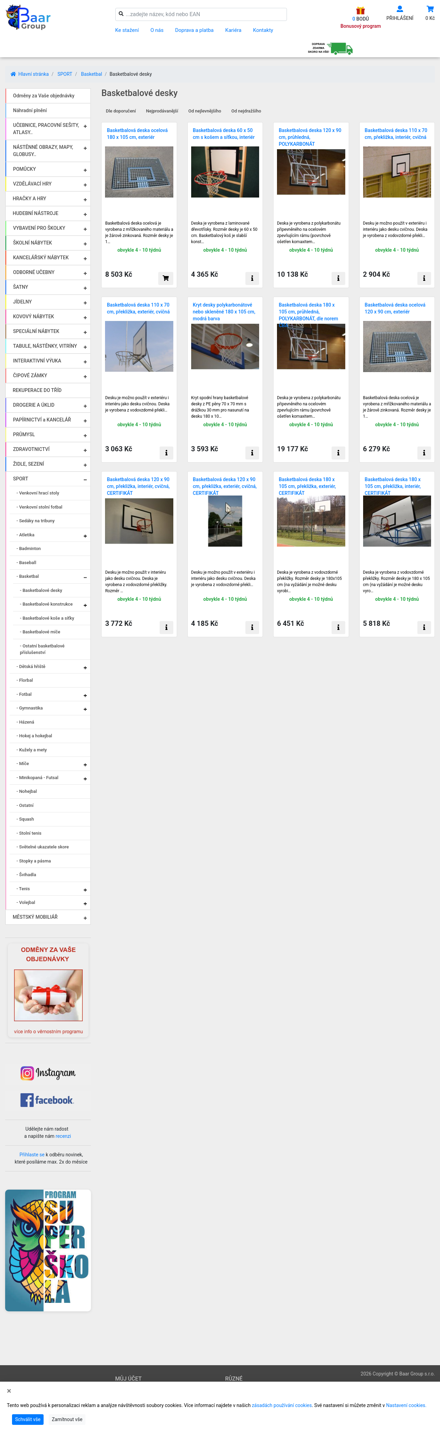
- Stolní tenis (29, 833)
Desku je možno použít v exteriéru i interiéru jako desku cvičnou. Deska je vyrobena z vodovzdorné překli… (395, 229)
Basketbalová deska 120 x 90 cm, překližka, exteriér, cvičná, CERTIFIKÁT (225, 486)
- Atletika (25, 534)
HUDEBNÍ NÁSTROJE (35, 213)
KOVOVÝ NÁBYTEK (33, 316)
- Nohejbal (26, 791)
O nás (156, 30)
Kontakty (263, 30)
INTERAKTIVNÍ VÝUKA (37, 361)
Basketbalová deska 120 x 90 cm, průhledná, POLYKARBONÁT (310, 137)
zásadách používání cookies (282, 1405)
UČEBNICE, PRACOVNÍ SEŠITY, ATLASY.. (46, 128)
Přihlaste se (32, 1154)
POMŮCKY (24, 169)
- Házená (25, 722)
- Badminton (28, 548)
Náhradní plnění (30, 110)
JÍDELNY (22, 302)
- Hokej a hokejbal (34, 735)
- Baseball (26, 562)
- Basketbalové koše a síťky (47, 618)
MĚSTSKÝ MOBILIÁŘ (35, 917)
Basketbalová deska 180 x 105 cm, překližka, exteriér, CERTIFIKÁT (307, 486)
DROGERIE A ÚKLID (34, 405)
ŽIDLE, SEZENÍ (28, 464)
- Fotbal (24, 694)
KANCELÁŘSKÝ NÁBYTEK (41, 257)
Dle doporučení (121, 111)
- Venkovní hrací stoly (37, 493)
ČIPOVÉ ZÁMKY (30, 375)
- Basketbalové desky (41, 590)
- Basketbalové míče (40, 631)
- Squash (25, 819)
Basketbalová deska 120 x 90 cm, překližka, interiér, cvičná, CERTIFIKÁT (138, 486)
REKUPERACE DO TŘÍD (37, 390)
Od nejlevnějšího (204, 111)
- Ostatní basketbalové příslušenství (42, 649)
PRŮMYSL (24, 434)
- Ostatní (25, 805)
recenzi (63, 1136)
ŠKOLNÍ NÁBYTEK (32, 243)
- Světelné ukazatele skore (42, 846)
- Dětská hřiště (30, 666)
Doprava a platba (194, 30)
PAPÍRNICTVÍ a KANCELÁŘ (42, 419)
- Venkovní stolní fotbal (39, 507)
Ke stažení (127, 30)
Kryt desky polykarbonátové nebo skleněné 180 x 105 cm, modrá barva (224, 311)
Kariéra (233, 30)
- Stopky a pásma (33, 860)
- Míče (22, 763)
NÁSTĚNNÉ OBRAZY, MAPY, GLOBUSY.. (43, 150)
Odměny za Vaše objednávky (43, 95)
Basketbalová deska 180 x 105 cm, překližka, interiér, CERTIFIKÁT (393, 486)
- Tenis (23, 888)
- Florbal (24, 680)
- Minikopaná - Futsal (37, 777)
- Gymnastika (29, 708)
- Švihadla (26, 874)
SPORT (64, 74)
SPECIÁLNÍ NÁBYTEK (36, 331)
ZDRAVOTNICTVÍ (31, 449)
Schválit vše (27, 1419)
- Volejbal (25, 902)
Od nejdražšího (246, 111)
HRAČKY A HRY (29, 198)
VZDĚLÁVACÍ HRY (32, 184)
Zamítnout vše (67, 1419)
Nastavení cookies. (406, 1405)
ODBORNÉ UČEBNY (34, 272)
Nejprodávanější (162, 111)
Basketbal (91, 74)
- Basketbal (27, 576)
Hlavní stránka (30, 74)
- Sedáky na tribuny (35, 520)
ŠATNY (20, 287)
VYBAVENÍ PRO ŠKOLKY (39, 228)
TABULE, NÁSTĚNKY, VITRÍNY (45, 346)
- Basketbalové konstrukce (46, 604)
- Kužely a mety (31, 749)
